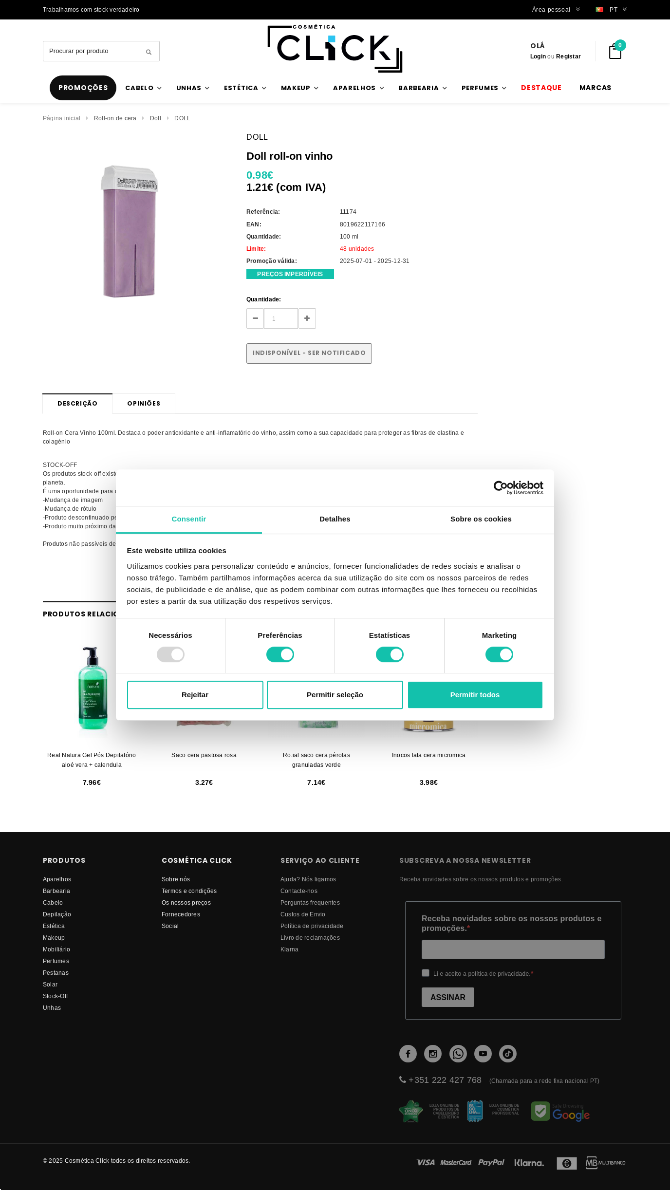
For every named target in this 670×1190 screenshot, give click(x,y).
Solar (50, 984)
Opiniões (143, 403)
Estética (54, 926)
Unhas (52, 1007)
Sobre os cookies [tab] (481, 519)
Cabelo (53, 902)
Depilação (57, 914)
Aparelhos (57, 879)
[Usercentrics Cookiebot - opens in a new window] (500, 488)
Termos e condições (189, 890)
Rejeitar (195, 694)
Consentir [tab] (189, 519)
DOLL (182, 118)
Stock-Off (55, 996)
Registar (568, 56)
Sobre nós (176, 879)
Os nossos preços (186, 902)
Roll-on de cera (115, 118)
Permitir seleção (335, 694)
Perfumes (56, 961)
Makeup (54, 937)
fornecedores (181, 914)
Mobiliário (56, 949)
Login (538, 56)
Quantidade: (263, 299)
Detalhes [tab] (334, 519)
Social (170, 926)
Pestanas (56, 972)
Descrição (77, 403)
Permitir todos (475, 694)
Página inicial (61, 118)
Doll (155, 118)
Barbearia (56, 890)
